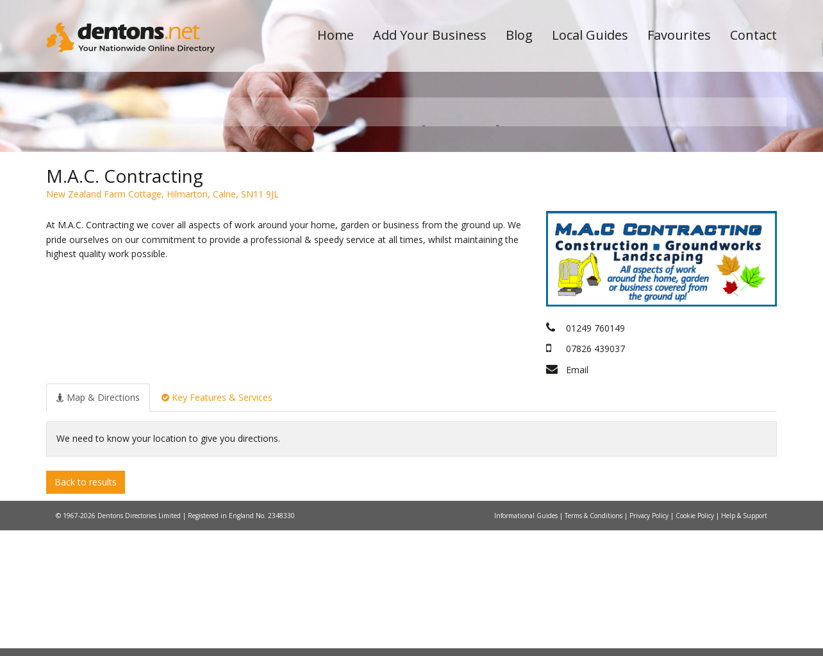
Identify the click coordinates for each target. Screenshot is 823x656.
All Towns (108, 228)
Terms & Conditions (594, 641)
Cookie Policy (696, 641)
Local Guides (590, 35)
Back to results (85, 607)
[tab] (98, 523)
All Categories (393, 228)
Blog (519, 35)
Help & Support (744, 641)
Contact (753, 35)
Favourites (679, 35)
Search (689, 206)
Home (335, 35)
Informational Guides (527, 641)
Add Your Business (429, 35)
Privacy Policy (649, 641)
